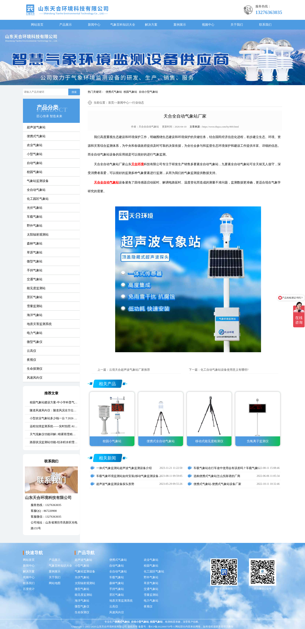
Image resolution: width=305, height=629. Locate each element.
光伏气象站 (34, 207)
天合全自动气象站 (149, 126)
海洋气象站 (34, 315)
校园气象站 (130, 91)
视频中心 (208, 24)
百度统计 (29, 589)
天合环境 (137, 164)
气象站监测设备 (38, 181)
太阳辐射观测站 (38, 234)
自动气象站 (34, 163)
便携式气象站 (114, 91)
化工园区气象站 (38, 198)
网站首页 (37, 24)
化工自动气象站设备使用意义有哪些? (225, 369)
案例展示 (180, 24)
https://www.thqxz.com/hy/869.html (220, 126)
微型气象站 (34, 261)
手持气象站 (34, 270)
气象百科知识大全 (122, 24)
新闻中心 (94, 24)
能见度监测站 (36, 288)
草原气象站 (34, 252)
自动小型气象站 (148, 91)
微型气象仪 (34, 341)
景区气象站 (34, 297)
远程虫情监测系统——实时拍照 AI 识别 (54, 426)
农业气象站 (34, 145)
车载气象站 (34, 216)
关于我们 (237, 24)
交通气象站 (34, 279)
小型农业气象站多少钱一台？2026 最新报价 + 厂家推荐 (54, 418)
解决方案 (151, 24)
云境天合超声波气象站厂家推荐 (129, 369)
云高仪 (31, 350)
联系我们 (265, 24)
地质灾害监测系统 (39, 324)
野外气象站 (34, 225)
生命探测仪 (34, 368)
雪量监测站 (34, 306)
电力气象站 (34, 333)
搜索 (74, 92)
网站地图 (54, 583)
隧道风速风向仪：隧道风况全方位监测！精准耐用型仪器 (54, 410)
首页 (111, 102)
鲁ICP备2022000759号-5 (161, 626)
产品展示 (65, 24)
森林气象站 (34, 243)
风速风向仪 (34, 377)
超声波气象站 (36, 127)
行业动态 (138, 102)
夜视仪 (31, 359)
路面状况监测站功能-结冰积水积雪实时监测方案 (54, 442)
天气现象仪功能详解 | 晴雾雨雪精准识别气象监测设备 (54, 434)
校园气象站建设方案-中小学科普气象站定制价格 (54, 402)
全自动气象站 (36, 189)
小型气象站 (34, 154)
